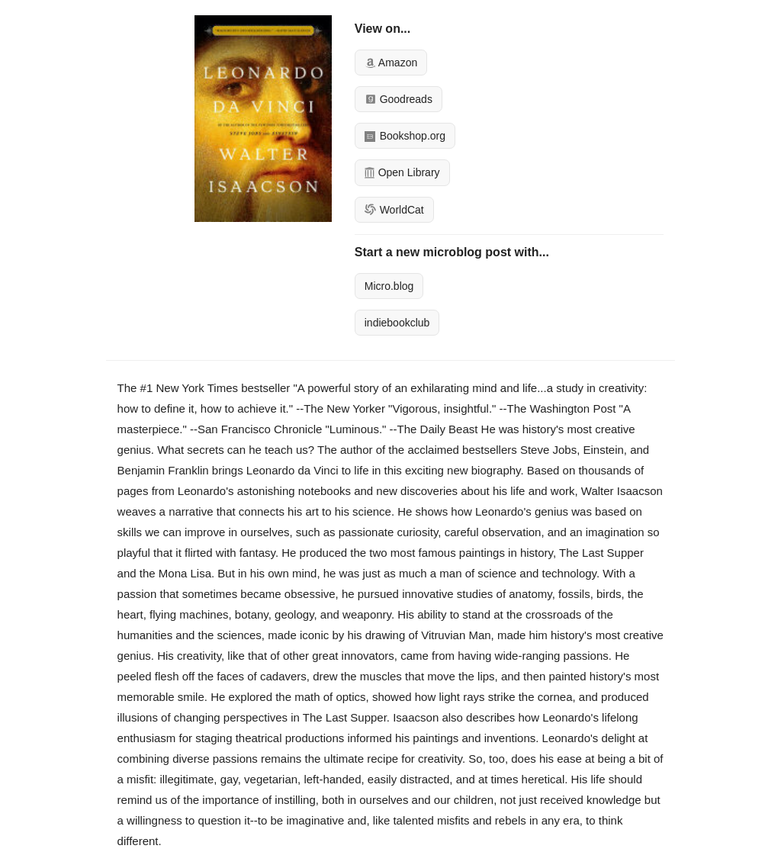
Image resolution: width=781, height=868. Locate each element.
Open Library (402, 172)
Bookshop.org (405, 136)
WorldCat (394, 210)
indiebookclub (397, 323)
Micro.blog (389, 286)
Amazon (391, 62)
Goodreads (398, 99)
